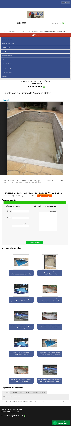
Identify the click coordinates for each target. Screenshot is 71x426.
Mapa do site (43, 412)
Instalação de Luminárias (8, 59)
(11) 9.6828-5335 (55, 23)
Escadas (4, 51)
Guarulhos (15, 370)
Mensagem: (48, 220)
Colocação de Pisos (7, 39)
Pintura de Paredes (7, 72)
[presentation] (18, 233)
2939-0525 (21, 23)
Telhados (4, 76)
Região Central (24, 370)
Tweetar (6, 100)
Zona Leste (34, 370)
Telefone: (20, 225)
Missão (42, 407)
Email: (18, 218)
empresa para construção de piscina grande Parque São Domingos (57, 273)
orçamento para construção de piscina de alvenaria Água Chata (35, 330)
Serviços (35, 35)
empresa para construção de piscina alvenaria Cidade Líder (35, 273)
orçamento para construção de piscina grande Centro (57, 301)
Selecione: (7, 370)
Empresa (28, 407)
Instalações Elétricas (7, 64)
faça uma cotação (44, 196)
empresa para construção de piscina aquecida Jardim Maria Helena (35, 358)
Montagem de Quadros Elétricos (10, 68)
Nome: (18, 211)
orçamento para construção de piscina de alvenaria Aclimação (14, 273)
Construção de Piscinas (8, 43)
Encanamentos (6, 47)
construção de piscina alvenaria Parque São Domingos (57, 330)
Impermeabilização (7, 55)
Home (14, 407)
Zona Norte (43, 370)
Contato (26, 412)
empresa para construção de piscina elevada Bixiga (35, 300)
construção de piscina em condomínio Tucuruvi (14, 329)
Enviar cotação (35, 243)
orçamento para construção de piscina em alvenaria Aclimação (13, 301)
